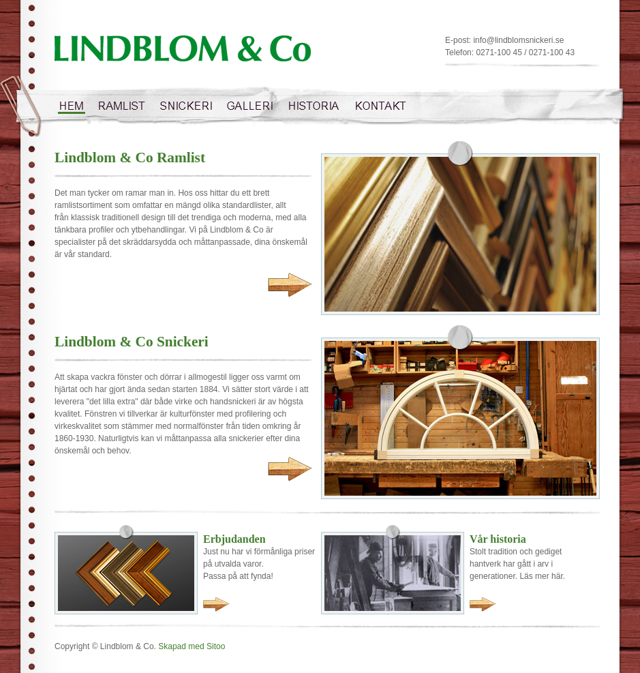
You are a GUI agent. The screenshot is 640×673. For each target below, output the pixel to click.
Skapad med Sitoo (191, 646)
